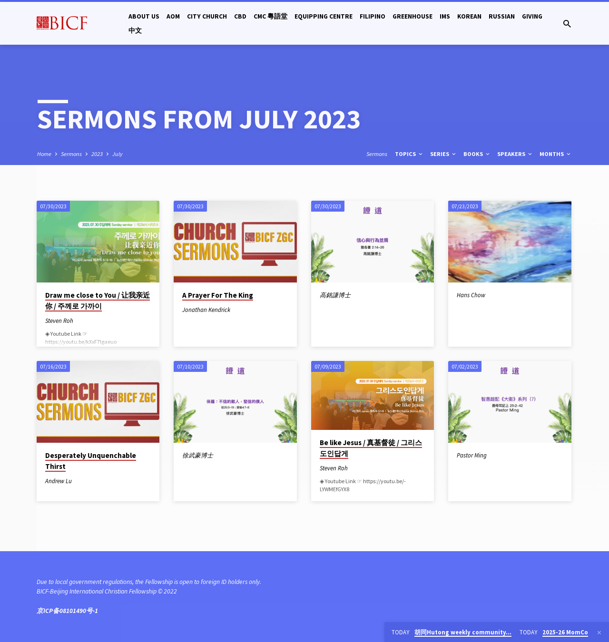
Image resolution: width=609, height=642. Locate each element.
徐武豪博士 (197, 455)
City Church (207, 16)
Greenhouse (412, 16)
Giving (532, 16)
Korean (469, 16)
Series (443, 153)
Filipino (372, 16)
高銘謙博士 (335, 295)
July (117, 153)
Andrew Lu (58, 481)
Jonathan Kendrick (206, 309)
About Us (143, 16)
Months (556, 153)
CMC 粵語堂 (270, 16)
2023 (97, 153)
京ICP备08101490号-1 (67, 611)
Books (477, 153)
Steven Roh (59, 320)
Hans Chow (471, 295)
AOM (173, 16)
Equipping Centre (324, 16)
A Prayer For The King (217, 295)
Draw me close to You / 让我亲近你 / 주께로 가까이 (97, 301)
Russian (502, 16)
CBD (240, 16)
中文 (135, 31)
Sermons (71, 153)
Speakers (515, 153)
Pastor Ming (472, 455)
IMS (445, 16)
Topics (409, 153)
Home (44, 153)
